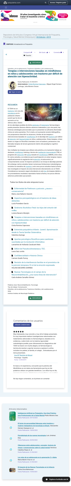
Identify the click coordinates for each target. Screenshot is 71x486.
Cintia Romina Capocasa (37, 84)
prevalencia (12, 113)
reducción (20, 155)
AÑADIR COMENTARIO (22, 325)
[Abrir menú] (6, 7)
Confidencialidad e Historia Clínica (28, 255)
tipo (45, 171)
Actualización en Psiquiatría (17, 44)
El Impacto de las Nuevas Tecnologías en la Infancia (36, 467)
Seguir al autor (15, 92)
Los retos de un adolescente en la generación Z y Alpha (37, 457)
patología (35, 125)
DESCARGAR (35, 62)
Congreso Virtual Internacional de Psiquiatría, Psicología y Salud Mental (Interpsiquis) (31, 36)
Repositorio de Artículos (13, 35)
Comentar (59, 52)
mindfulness (31, 137)
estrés (29, 155)
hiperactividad (24, 139)
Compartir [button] (29, 52)
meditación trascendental (47, 152)
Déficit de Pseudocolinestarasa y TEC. (29, 249)
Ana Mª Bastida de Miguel (23, 355)
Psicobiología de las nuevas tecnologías (32, 435)
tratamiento (45, 125)
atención (13, 139)
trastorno (11, 111)
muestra (28, 166)
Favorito (27, 55)
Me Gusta (45, 52)
